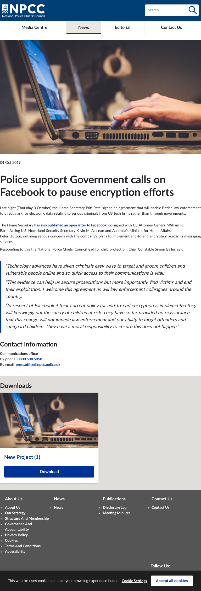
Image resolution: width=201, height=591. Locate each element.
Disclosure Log (114, 507)
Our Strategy (15, 513)
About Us (12, 507)
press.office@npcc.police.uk (38, 365)
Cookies (11, 541)
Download (49, 472)
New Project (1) (22, 457)
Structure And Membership (27, 518)
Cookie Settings (134, 581)
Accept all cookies (172, 581)
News (58, 507)
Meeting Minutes (116, 513)
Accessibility (15, 552)
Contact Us (160, 507)
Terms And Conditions (23, 546)
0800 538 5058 (30, 359)
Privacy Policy (16, 535)
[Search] (193, 10)
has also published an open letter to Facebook (70, 225)
